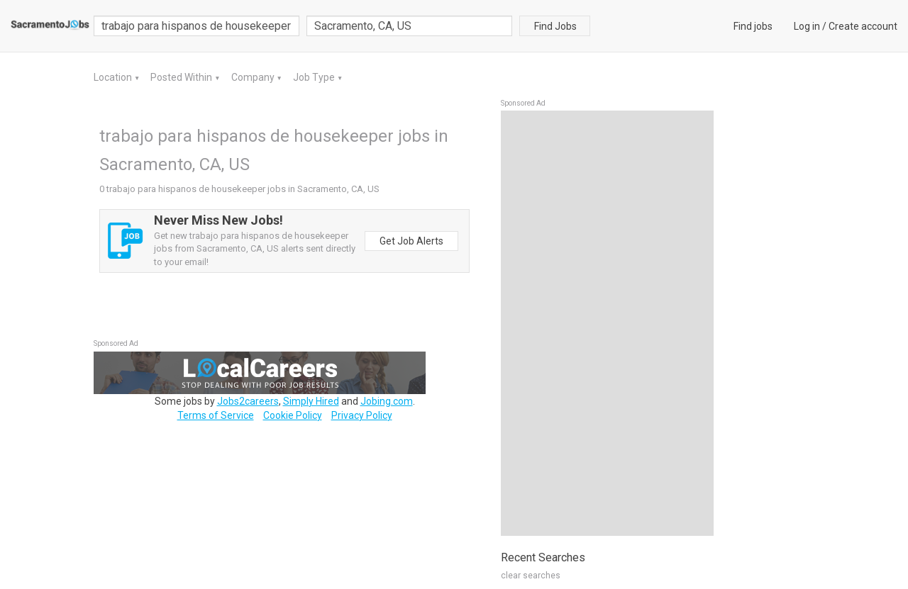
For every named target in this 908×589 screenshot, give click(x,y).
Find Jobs (555, 26)
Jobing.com (386, 401)
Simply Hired (311, 401)
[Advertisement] (607, 323)
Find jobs (753, 26)
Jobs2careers (248, 401)
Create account (863, 26)
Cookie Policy (292, 415)
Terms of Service (215, 415)
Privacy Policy (361, 415)
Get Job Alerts (411, 241)
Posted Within (182, 77)
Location (114, 77)
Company (254, 77)
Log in (807, 26)
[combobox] (409, 26)
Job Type (315, 77)
